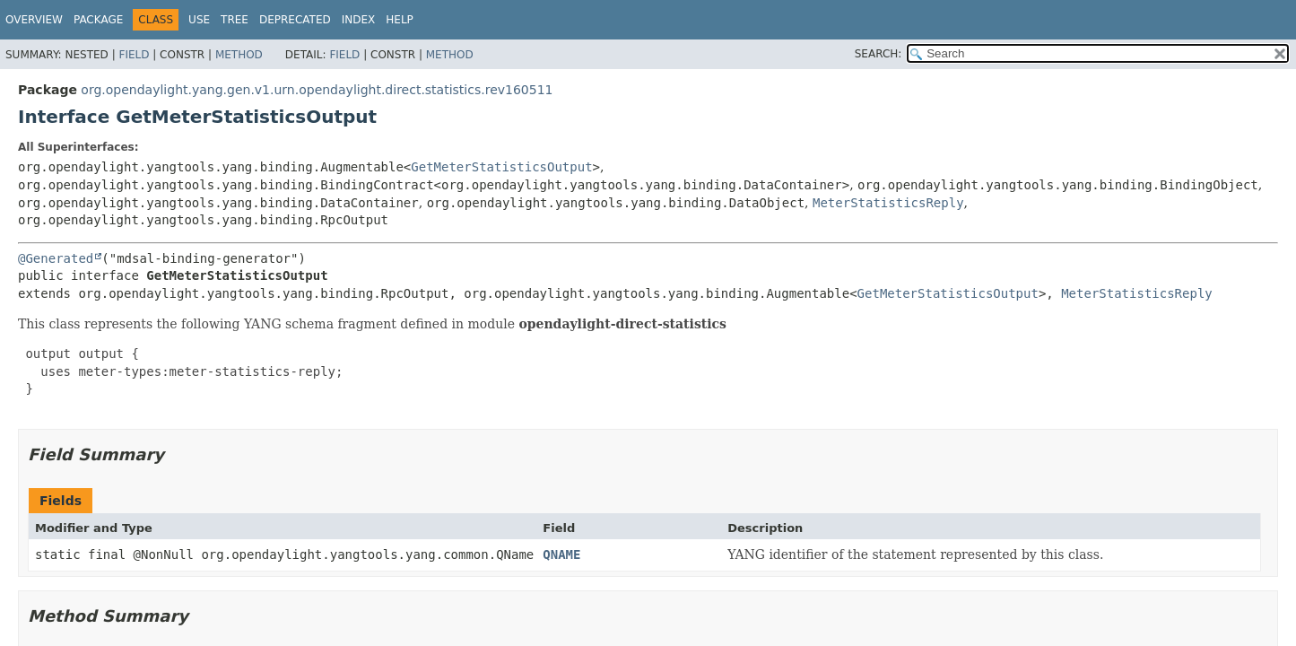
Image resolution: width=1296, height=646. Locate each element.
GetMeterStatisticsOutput (501, 167)
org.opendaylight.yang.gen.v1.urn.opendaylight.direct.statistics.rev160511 (316, 90)
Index (359, 19)
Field (133, 54)
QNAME (561, 554)
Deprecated (295, 19)
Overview (34, 19)
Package (98, 19)
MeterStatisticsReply (888, 203)
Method (239, 54)
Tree (234, 19)
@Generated (55, 258)
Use (199, 19)
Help (399, 19)
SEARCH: (878, 54)
